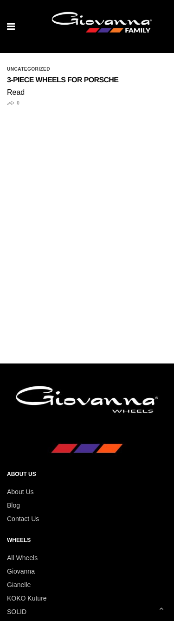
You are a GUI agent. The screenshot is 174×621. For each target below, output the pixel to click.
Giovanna (21, 571)
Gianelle (19, 584)
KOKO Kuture (27, 598)
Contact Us (23, 518)
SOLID (16, 611)
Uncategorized (28, 69)
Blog (13, 505)
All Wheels (22, 558)
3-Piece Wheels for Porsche (62, 80)
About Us (20, 491)
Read (16, 92)
